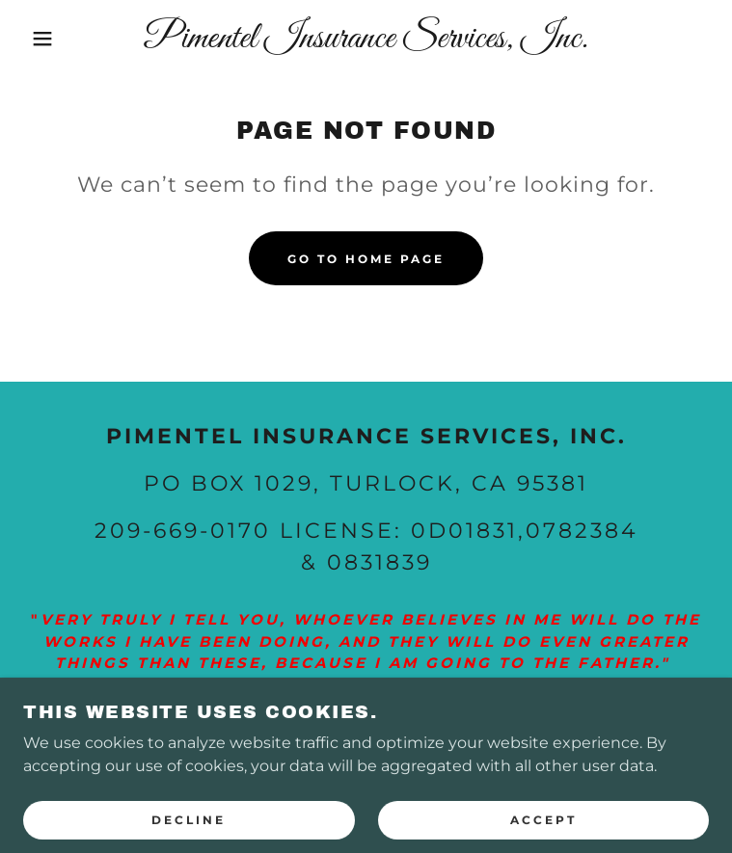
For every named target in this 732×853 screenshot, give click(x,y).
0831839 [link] (379, 562)
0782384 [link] (582, 531)
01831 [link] (483, 531)
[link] (366, 38)
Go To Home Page (366, 259)
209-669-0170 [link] (183, 531)
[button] (47, 38)
